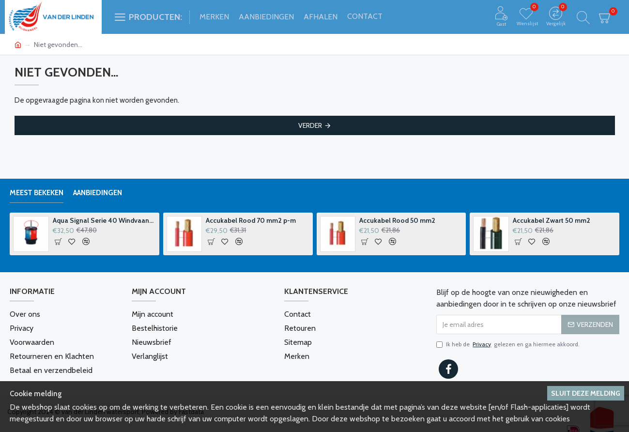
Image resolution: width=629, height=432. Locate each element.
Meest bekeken (36, 192)
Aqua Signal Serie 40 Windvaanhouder (104, 220)
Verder (310, 125)
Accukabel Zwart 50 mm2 (551, 220)
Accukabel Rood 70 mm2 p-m (251, 220)
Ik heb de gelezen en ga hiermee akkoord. (508, 344)
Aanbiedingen (97, 192)
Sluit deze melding (585, 393)
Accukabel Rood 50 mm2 (397, 220)
